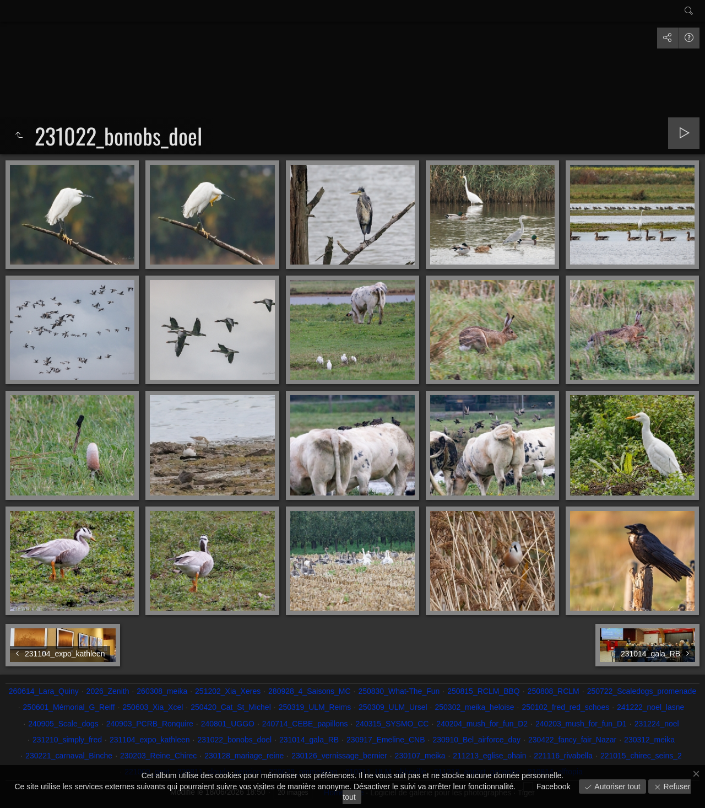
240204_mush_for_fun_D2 (482, 723)
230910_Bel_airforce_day (476, 739)
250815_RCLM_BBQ (483, 691)
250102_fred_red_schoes (565, 707)
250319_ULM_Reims (315, 707)
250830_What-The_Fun (399, 691)
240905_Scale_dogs (63, 723)
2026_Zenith (107, 691)
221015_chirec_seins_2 (641, 755)
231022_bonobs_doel (234, 739)
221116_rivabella (563, 755)
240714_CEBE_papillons (305, 723)
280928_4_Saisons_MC (309, 691)
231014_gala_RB (309, 739)
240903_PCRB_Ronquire (149, 723)
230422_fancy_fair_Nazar (572, 739)
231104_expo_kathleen (150, 739)
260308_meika (162, 691)
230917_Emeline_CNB (385, 739)
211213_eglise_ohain (489, 755)
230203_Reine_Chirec (158, 755)
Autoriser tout (616, 786)
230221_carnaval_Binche (68, 755)
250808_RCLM (553, 691)
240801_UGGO (227, 723)
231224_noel (656, 723)
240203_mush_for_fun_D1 (581, 723)
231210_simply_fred (67, 739)
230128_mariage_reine (244, 755)
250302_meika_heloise (474, 707)
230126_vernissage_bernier (339, 755)
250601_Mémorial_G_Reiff (69, 707)
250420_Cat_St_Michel (231, 707)
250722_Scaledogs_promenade (642, 691)
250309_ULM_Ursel (393, 707)
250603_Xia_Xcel (153, 707)
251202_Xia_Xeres (228, 691)
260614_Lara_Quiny (44, 691)
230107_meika (420, 755)
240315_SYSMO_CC (392, 723)
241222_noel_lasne (650, 707)
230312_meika (649, 739)
